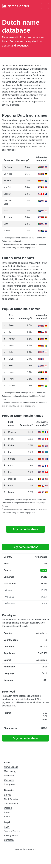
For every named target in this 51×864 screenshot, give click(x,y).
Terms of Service (12, 831)
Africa (7, 816)
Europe (7, 795)
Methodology (10, 771)
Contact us (9, 840)
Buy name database (25, 529)
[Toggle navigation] (45, 6)
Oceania (8, 808)
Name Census (15, 6)
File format (9, 776)
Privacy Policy (11, 835)
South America (11, 803)
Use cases (9, 780)
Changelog (9, 784)
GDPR (7, 827)
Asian (7, 812)
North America (11, 799)
